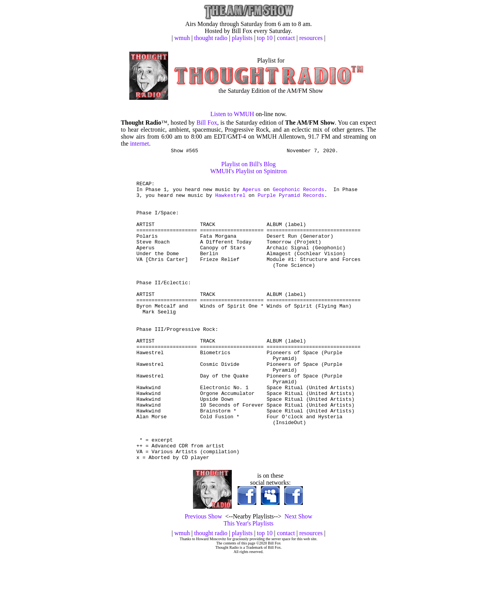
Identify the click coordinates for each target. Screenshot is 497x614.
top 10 (265, 38)
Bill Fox (206, 122)
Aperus (251, 192)
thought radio (211, 38)
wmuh (182, 38)
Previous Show (203, 573)
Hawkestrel (230, 199)
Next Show (299, 573)
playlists (242, 38)
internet (139, 143)
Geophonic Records (298, 192)
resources (311, 38)
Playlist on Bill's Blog (248, 165)
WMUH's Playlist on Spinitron (248, 172)
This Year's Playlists (249, 580)
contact (286, 38)
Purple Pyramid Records (290, 199)
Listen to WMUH (232, 114)
